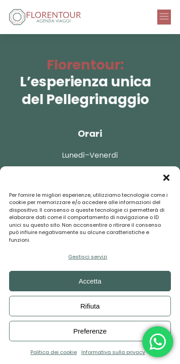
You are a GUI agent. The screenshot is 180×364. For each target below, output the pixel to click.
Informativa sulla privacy (113, 352)
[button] (166, 177)
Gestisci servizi (87, 256)
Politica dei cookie (53, 352)
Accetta (90, 281)
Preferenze (89, 331)
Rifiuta (90, 306)
